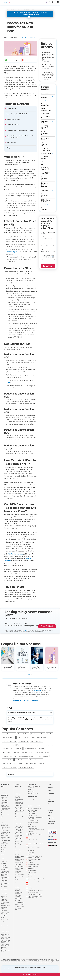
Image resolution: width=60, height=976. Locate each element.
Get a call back (48, 266)
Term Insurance (4, 789)
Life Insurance (18, 789)
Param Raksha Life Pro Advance (5, 893)
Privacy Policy (50, 256)
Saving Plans (4, 812)
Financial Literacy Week (33, 845)
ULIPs (8, 383)
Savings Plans (18, 854)
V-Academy (30, 841)
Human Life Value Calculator (19, 869)
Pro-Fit (2, 917)
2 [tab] (31, 674)
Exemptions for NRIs (13, 119)
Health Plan (18, 748)
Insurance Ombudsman (33, 822)
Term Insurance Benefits (18, 839)
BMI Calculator (18, 898)
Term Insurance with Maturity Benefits (19, 811)
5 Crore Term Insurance (9, 767)
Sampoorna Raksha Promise (5, 791)
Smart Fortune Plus (5, 847)
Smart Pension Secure (4, 908)
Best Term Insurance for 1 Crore (45, 745)
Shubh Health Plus (5, 919)
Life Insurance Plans (19, 791)
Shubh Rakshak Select (4, 803)
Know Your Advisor (32, 826)
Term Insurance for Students (19, 820)
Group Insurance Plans (33, 820)
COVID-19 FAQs (31, 813)
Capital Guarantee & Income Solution (5, 938)
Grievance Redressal (32, 815)
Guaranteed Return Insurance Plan (5, 825)
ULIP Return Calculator (42, 756)
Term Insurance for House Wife (19, 823)
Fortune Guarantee (5, 830)
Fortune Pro (3, 865)
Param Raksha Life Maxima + (5, 881)
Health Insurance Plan (37, 734)
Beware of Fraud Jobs (33, 892)
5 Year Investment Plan (19, 847)
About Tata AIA (32, 784)
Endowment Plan (23, 741)
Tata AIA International (33, 793)
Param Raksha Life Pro (5, 887)
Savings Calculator (19, 866)
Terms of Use (31, 850)
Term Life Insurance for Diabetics (34, 763)
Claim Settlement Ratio (9, 741)
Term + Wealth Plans (4, 875)
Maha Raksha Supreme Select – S (5, 806)
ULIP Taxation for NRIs (19, 909)
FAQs (8, 148)
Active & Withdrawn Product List (35, 894)
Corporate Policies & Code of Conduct (34, 805)
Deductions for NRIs (13, 124)
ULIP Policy (42, 748)
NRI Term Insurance (27, 752)
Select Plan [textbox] (45, 251)
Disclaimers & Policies (34, 847)
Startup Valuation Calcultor (19, 883)
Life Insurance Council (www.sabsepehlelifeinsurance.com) (36, 829)
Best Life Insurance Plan (26, 756)
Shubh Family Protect (4, 798)
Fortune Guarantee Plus (5, 821)
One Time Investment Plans (19, 844)
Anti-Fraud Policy (32, 868)
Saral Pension (4, 910)
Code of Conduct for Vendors (34, 808)
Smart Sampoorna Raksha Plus (5, 854)
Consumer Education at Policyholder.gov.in (33, 811)
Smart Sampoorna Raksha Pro (5, 857)
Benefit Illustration (32, 803)
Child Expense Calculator (18, 880)
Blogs (12, 9)
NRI (15, 9)
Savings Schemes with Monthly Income (19, 851)
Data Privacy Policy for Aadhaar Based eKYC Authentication (35, 857)
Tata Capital (31, 791)
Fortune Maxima (4, 867)
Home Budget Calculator (18, 872)
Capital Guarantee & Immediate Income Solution (5, 941)
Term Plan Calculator (23, 737)
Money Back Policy (36, 741)
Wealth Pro (3, 863)
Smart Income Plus (5, 835)
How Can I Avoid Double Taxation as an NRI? (20, 130)
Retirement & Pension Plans (4, 900)
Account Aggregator (32, 799)
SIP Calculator (18, 864)
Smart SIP (3, 851)
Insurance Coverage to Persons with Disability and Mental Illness (36, 879)
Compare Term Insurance (18, 814)
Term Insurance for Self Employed (19, 827)
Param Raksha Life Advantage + (5, 884)
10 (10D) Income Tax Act (43, 752)
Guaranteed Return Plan (9, 756)
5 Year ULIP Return (19, 904)
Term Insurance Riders (18, 833)
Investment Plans (19, 841)
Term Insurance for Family (19, 817)
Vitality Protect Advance (4, 928)
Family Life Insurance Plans (18, 793)
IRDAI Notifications (32, 870)
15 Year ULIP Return (19, 906)
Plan (42, 249)
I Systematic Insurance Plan (4, 843)
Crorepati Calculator (19, 862)
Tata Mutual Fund (32, 789)
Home (8, 9)
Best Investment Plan (9, 737)
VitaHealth (3, 921)
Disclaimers (30, 876)
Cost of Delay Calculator (18, 896)
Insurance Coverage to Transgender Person (36, 885)
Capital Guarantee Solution (5, 935)
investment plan (11, 252)
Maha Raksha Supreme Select (4, 794)
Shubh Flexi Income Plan (5, 838)
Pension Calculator (19, 874)
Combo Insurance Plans (5, 931)
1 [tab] (29, 674)
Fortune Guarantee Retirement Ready (5, 913)
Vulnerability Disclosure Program (51, 824)
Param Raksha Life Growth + (5, 890)
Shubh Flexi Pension (5, 905)
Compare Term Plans (36, 760)
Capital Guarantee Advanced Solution (5, 945)
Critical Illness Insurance (39, 737)
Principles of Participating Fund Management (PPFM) (35, 897)
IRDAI (29, 824)
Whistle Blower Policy (33, 866)
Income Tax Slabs (23, 734)
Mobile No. (17, 623)
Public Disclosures (32, 872)
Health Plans (4, 915)
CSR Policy (30, 862)
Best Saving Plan (7, 748)
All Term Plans (31, 801)
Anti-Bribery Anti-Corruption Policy (36, 890)
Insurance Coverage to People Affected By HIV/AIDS (34, 882)
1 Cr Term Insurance (21, 760)
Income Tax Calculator (9, 734)
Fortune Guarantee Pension (5, 903)
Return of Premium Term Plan (11, 752)
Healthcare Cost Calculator (18, 893)
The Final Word (11, 143)
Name (42, 236)
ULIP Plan (17, 900)
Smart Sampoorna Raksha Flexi (5, 860)
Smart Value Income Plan (5, 828)
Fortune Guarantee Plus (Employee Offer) (5, 951)
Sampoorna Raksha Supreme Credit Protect (5, 809)
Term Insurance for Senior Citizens (12, 763)
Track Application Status (51, 801)
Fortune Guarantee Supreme (5, 815)
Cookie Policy (31, 854)
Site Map (50, 807)
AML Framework (31, 888)
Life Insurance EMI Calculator (19, 877)
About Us (50, 787)
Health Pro (3, 923)
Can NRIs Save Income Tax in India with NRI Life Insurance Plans (20, 136)
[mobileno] (50, 245)
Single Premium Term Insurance (18, 808)
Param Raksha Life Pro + (5, 878)
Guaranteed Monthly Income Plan (5, 833)
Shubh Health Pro (5, 926)
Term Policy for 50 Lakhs (26, 767)
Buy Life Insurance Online (19, 800)
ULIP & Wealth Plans (5, 840)
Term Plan (49, 734)
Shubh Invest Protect (4, 897)
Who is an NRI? (11, 109)
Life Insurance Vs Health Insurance (19, 803)
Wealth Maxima (4, 869)
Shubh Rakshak (4, 800)
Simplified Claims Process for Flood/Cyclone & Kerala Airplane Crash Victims (35, 834)
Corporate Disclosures (33, 874)
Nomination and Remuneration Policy (34, 860)
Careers (50, 790)
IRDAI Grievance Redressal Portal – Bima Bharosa (35, 818)
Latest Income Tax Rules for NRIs (17, 114)
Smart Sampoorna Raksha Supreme (5, 872)
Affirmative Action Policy (33, 864)
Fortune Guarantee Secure (5, 818)
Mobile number (45, 243)
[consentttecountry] (5, 631)
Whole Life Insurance (8, 745)
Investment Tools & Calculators (19, 857)
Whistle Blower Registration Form (35, 843)
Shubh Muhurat (4, 849)
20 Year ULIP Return (19, 902)
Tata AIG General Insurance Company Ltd (34, 787)
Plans (49, 784)
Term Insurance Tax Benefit (25, 745)
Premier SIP (3, 845)
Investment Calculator (17, 886)
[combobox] (48, 251)
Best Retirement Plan (30, 748)
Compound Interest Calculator (19, 860)
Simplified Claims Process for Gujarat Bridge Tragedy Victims (35, 838)
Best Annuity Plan (7, 760)
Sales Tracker (31, 831)
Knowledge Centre (33, 796)
